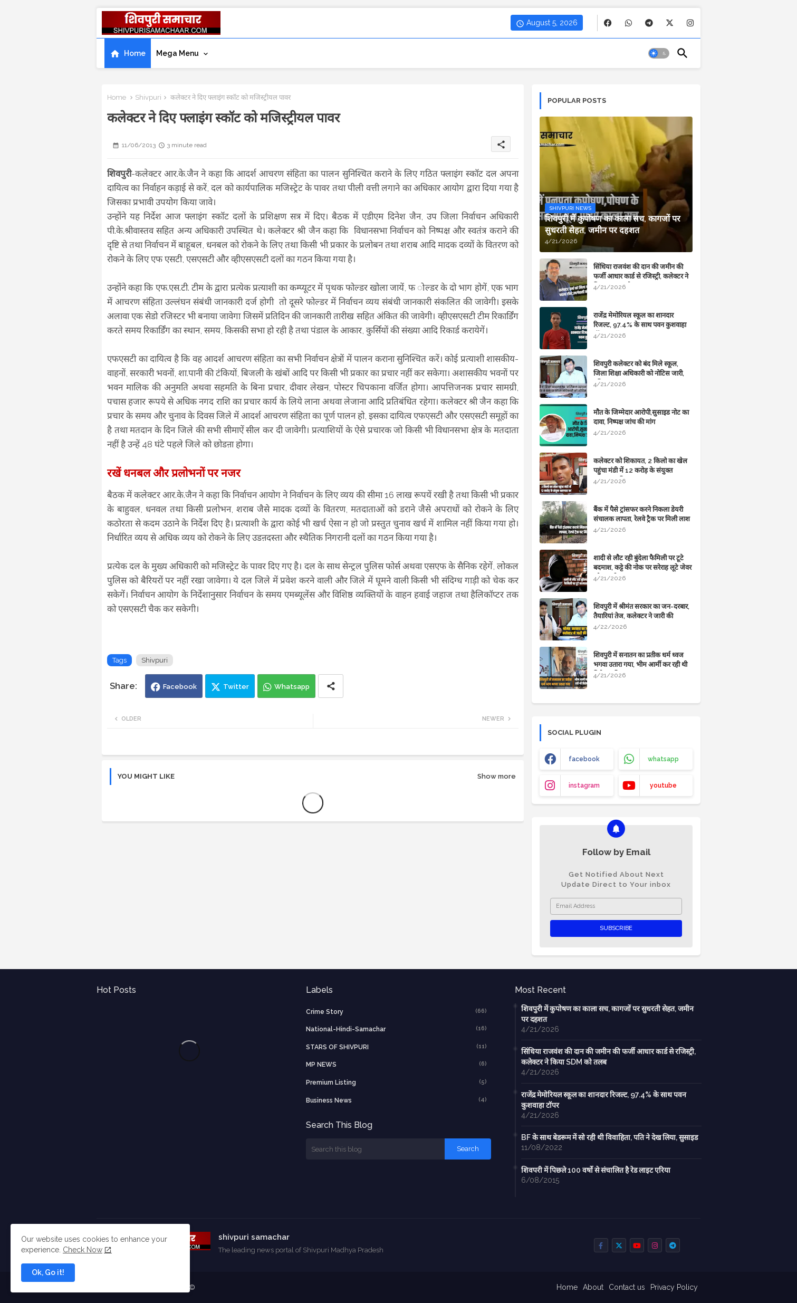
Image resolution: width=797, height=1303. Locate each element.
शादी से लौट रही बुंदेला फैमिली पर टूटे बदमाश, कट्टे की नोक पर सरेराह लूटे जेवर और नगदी (642, 567)
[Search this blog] (375, 1149)
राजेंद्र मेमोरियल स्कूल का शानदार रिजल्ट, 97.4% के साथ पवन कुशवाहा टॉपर (639, 324)
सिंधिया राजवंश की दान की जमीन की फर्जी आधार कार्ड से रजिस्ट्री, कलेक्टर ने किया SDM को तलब (640, 276)
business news (396, 1100)
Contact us (627, 1287)
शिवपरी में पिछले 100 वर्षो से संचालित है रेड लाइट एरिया (595, 1170)
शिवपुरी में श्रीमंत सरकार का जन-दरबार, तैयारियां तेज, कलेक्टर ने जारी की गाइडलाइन (641, 615)
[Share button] (330, 686)
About (593, 1287)
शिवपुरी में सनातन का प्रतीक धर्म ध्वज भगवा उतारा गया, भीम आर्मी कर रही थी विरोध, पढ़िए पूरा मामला (640, 664)
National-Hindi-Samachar (396, 1028)
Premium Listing (396, 1082)
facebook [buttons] (584, 759)
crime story (396, 1011)
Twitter (236, 687)
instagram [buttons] (584, 785)
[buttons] (607, 23)
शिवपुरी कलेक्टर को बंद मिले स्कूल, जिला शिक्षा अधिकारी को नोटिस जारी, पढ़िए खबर (638, 373)
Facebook (180, 687)
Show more (496, 776)
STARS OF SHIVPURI (396, 1046)
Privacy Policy (674, 1287)
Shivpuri (148, 97)
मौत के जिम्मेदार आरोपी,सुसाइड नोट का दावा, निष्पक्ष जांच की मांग (641, 417)
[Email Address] (616, 906)
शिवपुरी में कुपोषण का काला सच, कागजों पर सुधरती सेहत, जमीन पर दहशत (607, 1013)
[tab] (127, 53)
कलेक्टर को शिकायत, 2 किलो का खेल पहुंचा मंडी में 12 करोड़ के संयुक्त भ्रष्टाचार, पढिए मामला (640, 470)
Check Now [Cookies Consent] (82, 1249)
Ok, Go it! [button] (48, 1272)
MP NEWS (396, 1064)
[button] (658, 53)
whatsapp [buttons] (663, 759)
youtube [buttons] (663, 785)
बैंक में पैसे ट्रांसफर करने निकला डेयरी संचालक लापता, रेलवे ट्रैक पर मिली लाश (641, 514)
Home (135, 53)
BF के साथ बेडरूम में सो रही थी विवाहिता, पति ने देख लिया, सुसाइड (609, 1137)
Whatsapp (292, 687)
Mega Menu (177, 53)
